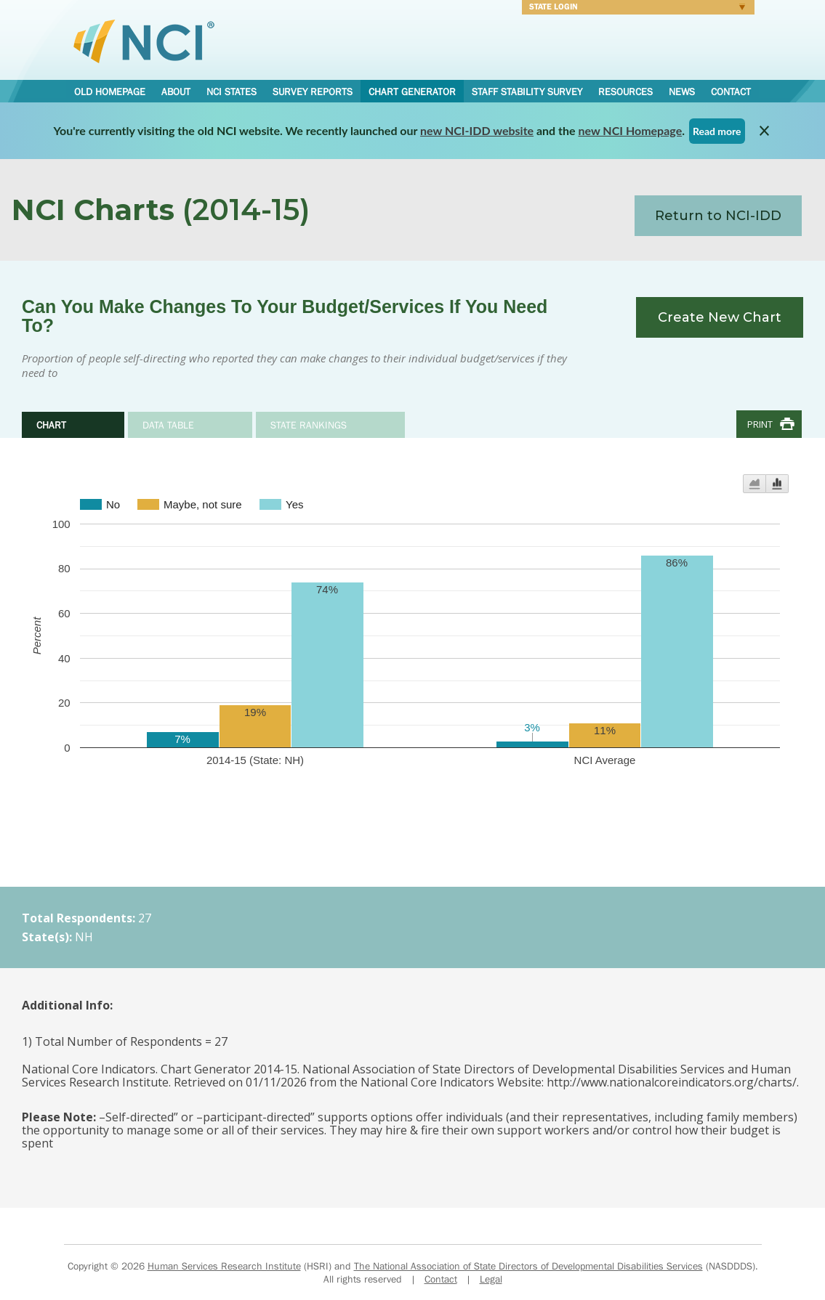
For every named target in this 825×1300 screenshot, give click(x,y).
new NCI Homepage (631, 130)
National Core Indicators (144, 40)
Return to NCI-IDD (718, 216)
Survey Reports (313, 91)
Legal (491, 1279)
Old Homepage (109, 91)
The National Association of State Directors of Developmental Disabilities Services (528, 1266)
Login (633, 8)
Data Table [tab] (168, 425)
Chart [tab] (51, 425)
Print (760, 424)
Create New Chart (719, 317)
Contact (731, 91)
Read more (717, 131)
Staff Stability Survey (527, 91)
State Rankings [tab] (308, 425)
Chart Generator (412, 91)
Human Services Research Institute (224, 1266)
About (175, 91)
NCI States (231, 91)
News (682, 91)
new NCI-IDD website (477, 130)
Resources (625, 91)
